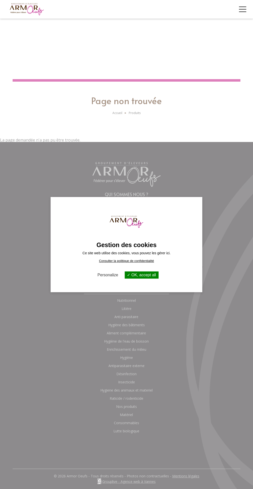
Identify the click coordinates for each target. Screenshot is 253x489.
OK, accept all (141, 275)
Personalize (108, 275)
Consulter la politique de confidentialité (126, 261)
